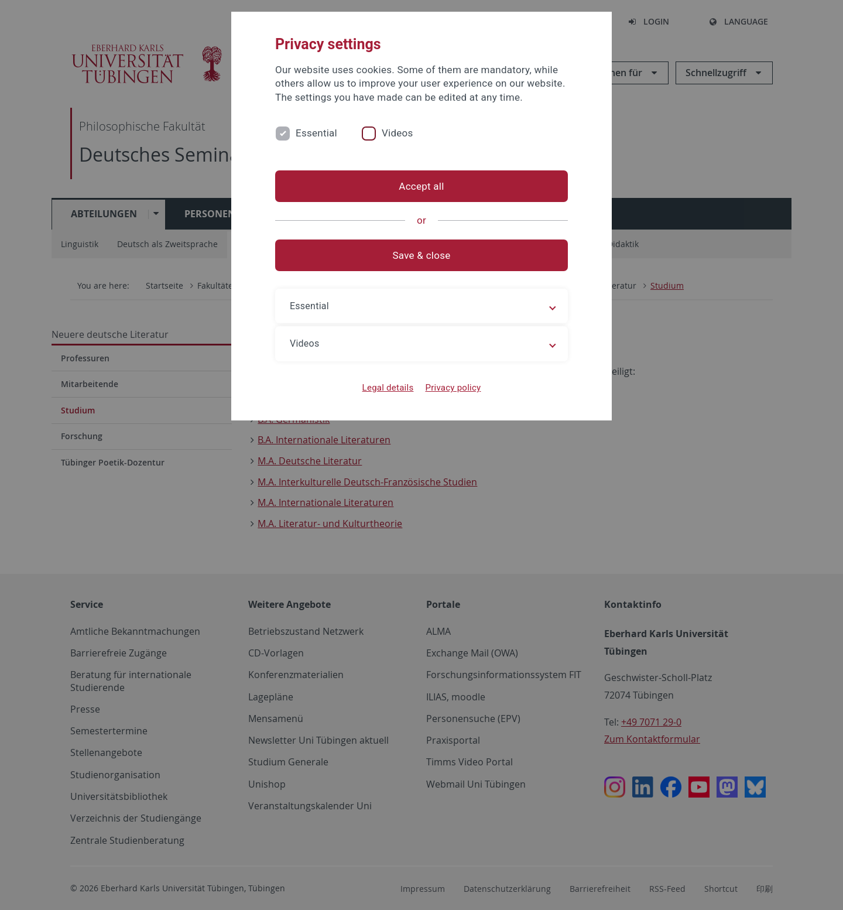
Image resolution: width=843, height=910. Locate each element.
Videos (397, 133)
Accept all (421, 186)
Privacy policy (453, 387)
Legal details (388, 387)
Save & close (422, 255)
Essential (316, 133)
